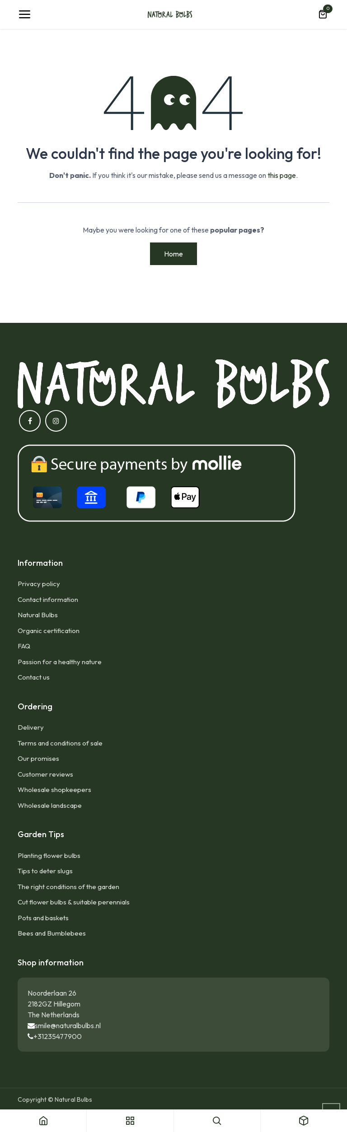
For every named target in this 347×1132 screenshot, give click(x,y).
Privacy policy (39, 583)
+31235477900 (57, 1036)
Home (173, 253)
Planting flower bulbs (49, 855)
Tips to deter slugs (45, 870)
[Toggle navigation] (24, 14)
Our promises (38, 758)
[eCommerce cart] (322, 14)
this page (281, 175)
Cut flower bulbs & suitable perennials (74, 902)
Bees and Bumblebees (52, 933)
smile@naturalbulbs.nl (68, 1025)
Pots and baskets (43, 917)
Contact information (48, 599)
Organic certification (49, 630)
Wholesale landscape (50, 805)
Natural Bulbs (38, 614)
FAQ (24, 646)
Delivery (31, 727)
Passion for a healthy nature (60, 661)
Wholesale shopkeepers (54, 789)
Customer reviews (45, 774)
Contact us (34, 677)
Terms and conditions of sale (60, 743)
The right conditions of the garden (68, 886)
